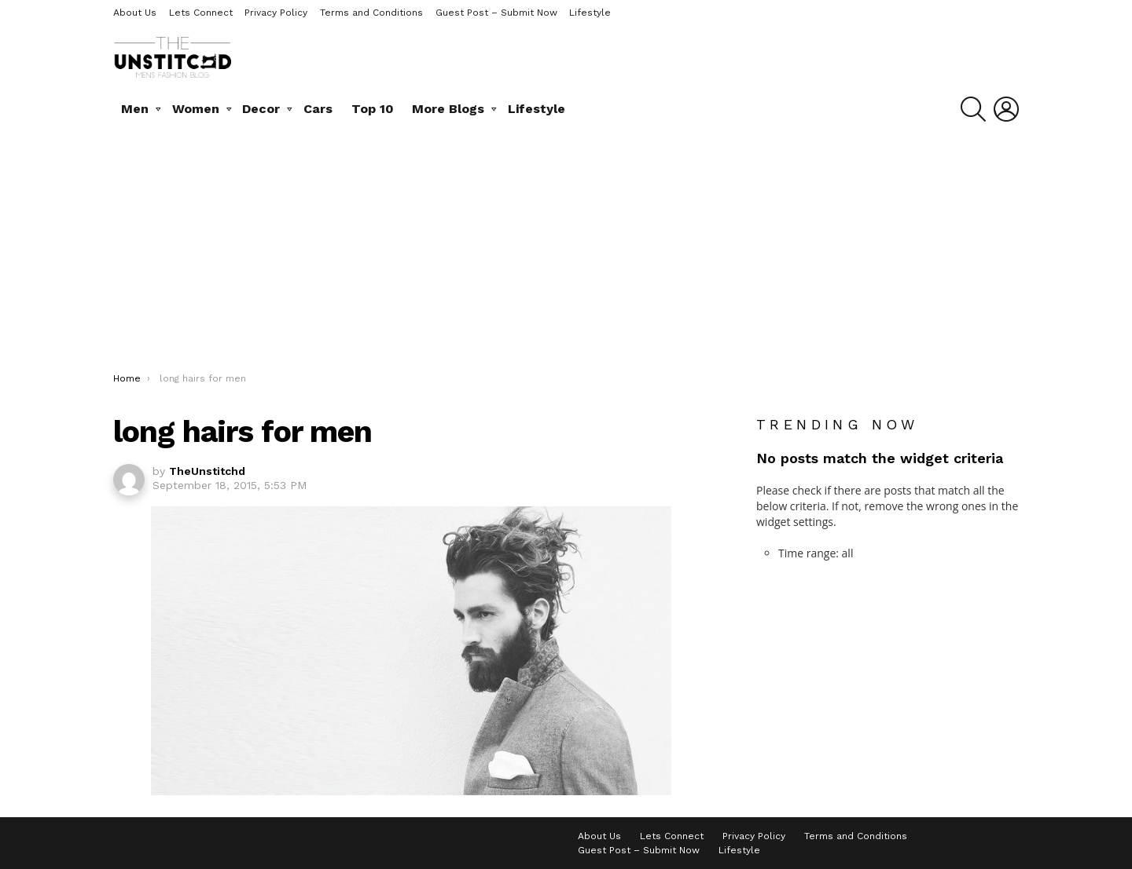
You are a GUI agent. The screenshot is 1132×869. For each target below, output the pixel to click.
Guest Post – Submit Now (496, 12)
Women (195, 108)
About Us (134, 12)
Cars (318, 108)
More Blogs (448, 108)
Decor (261, 108)
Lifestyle (590, 12)
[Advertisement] (566, 254)
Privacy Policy (275, 12)
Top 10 (372, 108)
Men (135, 108)
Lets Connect (201, 12)
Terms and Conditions (371, 12)
